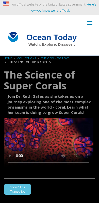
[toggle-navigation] (89, 23)
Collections (26, 58)
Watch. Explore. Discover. (51, 44)
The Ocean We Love (55, 58)
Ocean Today (51, 37)
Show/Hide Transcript (17, 189)
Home (8, 58)
